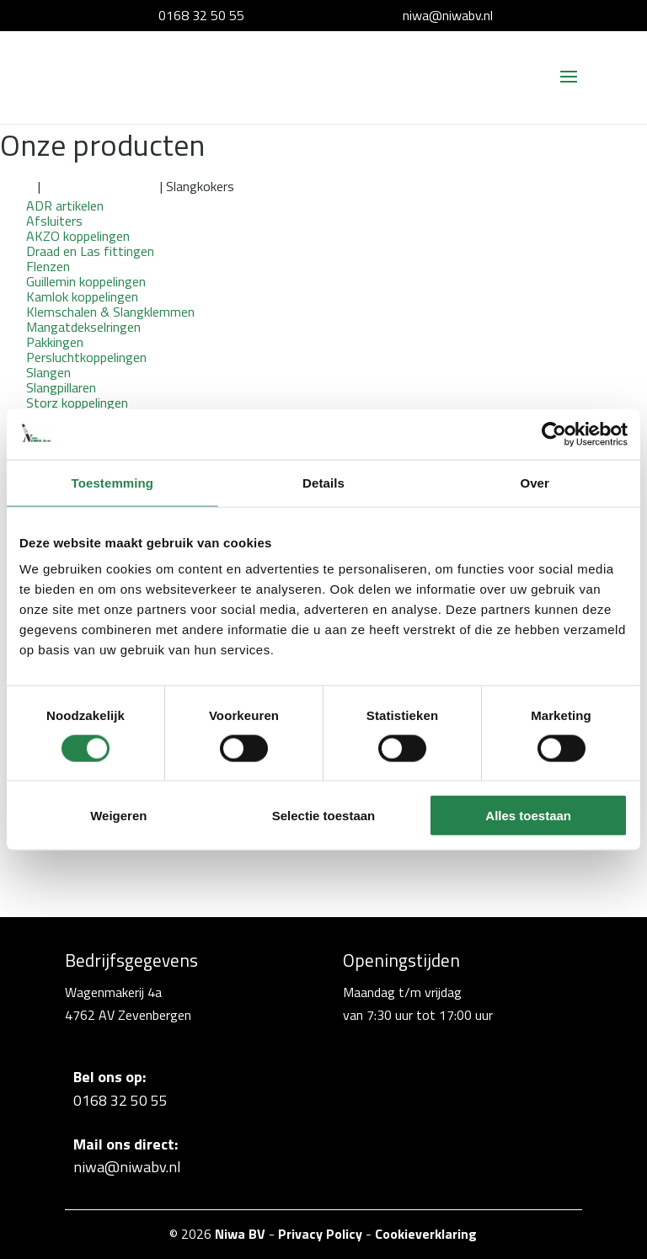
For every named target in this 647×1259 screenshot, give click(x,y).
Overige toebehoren (100, 186)
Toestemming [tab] (113, 482)
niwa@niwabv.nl (448, 15)
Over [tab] (534, 482)
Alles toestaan (528, 815)
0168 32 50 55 (201, 15)
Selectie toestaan (324, 815)
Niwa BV (240, 1234)
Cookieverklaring (426, 1234)
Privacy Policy (320, 1234)
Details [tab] (323, 482)
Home (17, 186)
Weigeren (118, 815)
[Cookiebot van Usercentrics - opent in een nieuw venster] (554, 433)
